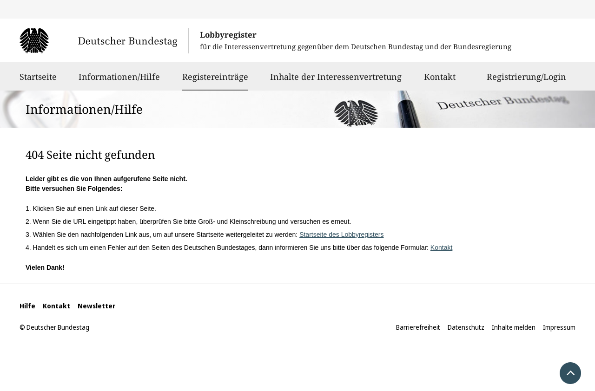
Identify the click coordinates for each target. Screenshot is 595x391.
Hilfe (27, 305)
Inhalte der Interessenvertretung (336, 81)
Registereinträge (215, 77)
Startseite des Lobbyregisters (341, 234)
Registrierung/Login (526, 81)
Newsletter (96, 305)
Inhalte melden (514, 327)
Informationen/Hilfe (119, 81)
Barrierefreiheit (418, 327)
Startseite (38, 81)
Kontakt (440, 81)
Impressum (559, 327)
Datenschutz (466, 327)
